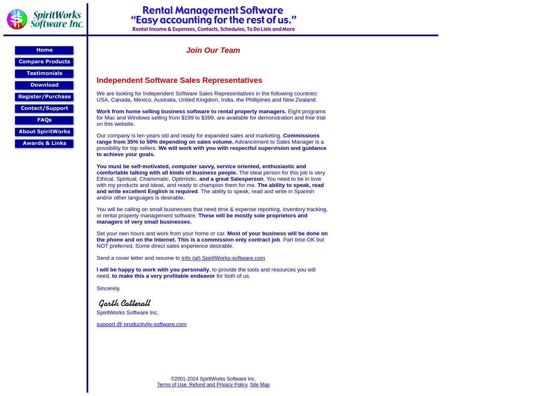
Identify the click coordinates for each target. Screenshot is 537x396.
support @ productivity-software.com (142, 324)
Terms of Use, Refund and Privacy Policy (202, 385)
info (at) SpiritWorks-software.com (223, 258)
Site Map (259, 385)
